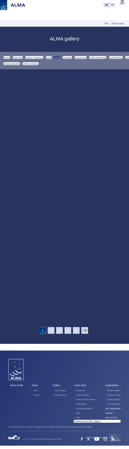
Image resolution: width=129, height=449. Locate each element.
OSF (49, 58)
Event (6, 58)
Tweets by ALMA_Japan (87, 421)
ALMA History (116, 58)
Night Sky (17, 58)
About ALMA (16, 385)
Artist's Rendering (98, 58)
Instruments (80, 58)
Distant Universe (30, 64)
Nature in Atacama (34, 58)
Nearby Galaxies (11, 64)
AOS (57, 58)
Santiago (67, 58)
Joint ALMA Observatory (96, 437)
